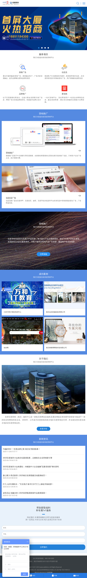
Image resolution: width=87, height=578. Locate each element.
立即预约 (43, 547)
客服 (54, 575)
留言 (32, 575)
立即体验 (43, 254)
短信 (76, 575)
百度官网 (49, 572)
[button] (38, 48)
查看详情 (43, 429)
